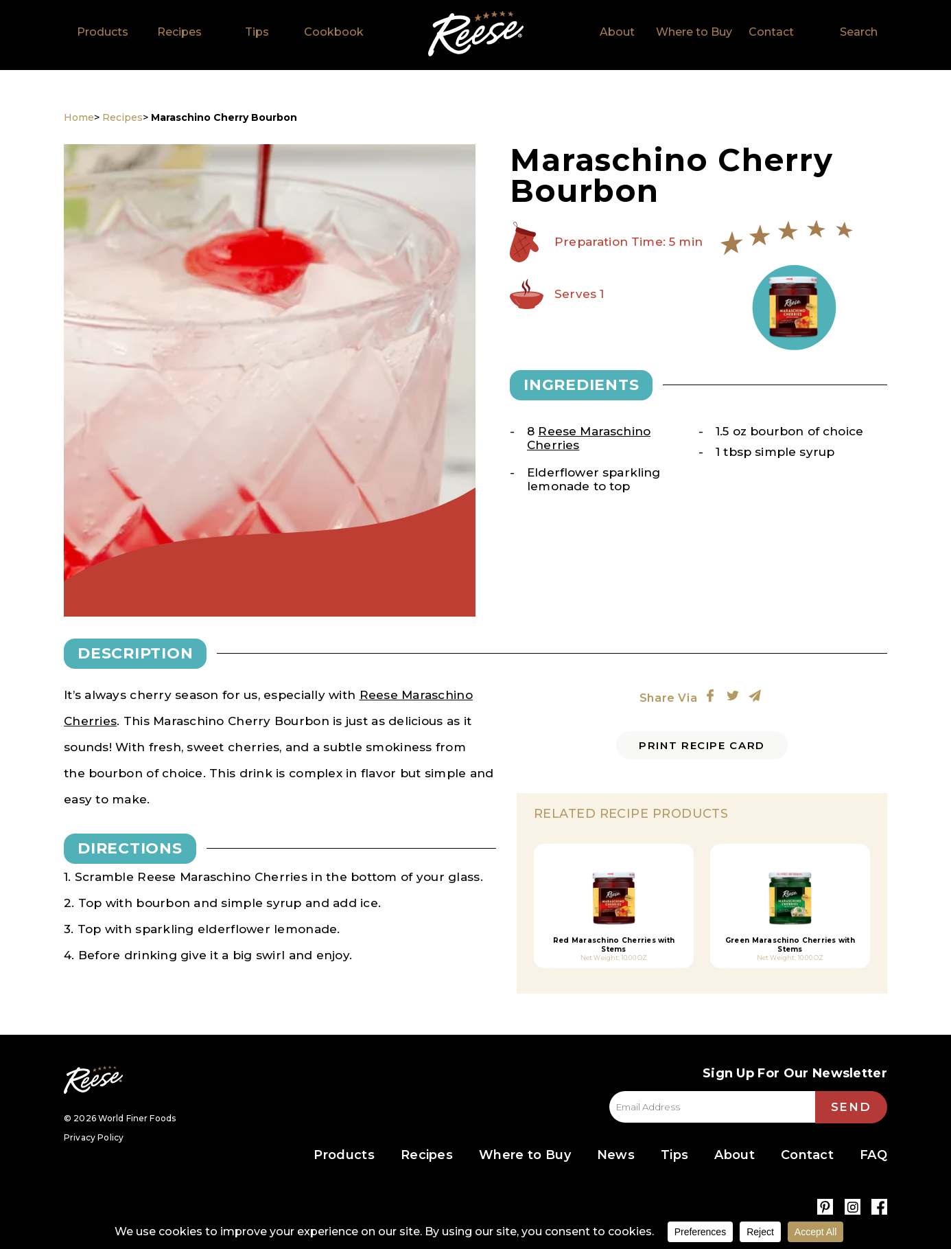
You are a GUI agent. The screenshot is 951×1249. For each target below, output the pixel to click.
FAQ (873, 1154)
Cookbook (334, 31)
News (616, 1154)
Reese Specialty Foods (93, 1080)
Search (859, 31)
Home (476, 33)
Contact (771, 31)
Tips (257, 31)
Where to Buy (694, 31)
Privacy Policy (94, 1137)
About (617, 31)
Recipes (179, 31)
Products (102, 31)
